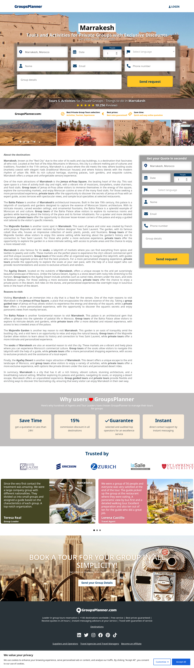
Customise (161, 661)
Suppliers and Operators (65, 643)
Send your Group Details (97, 582)
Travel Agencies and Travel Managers (99, 643)
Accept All (181, 661)
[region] (97, 659)
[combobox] (150, 51)
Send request (150, 81)
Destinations (96, 626)
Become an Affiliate (131, 643)
